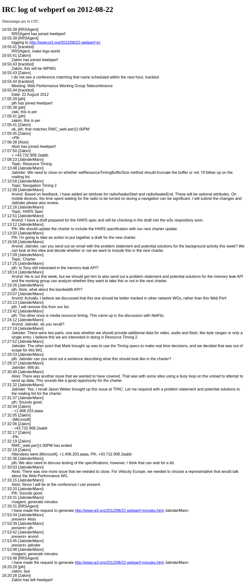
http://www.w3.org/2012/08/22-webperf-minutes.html (119, 510)
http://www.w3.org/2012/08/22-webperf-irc (65, 42)
